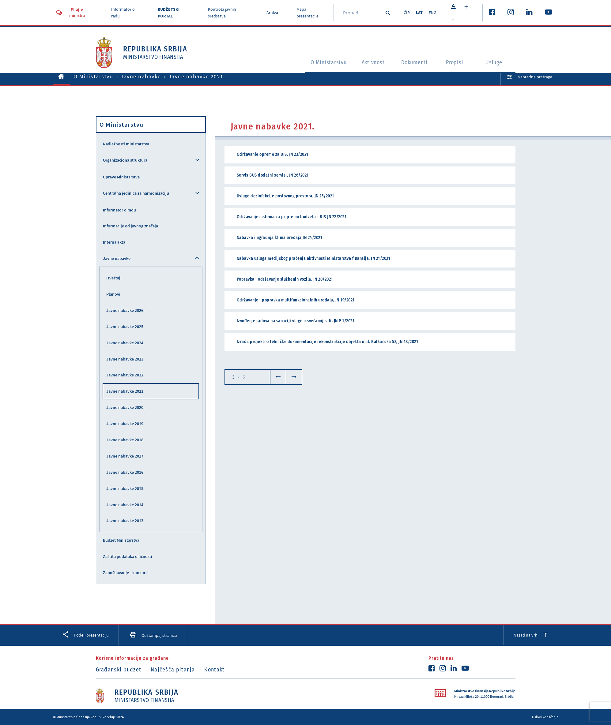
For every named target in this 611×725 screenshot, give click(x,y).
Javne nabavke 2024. (125, 343)
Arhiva (271, 12)
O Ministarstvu (318, 63)
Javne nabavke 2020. (125, 407)
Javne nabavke (140, 76)
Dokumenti (414, 63)
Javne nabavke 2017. (125, 456)
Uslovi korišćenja (545, 717)
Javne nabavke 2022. (125, 375)
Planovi (113, 294)
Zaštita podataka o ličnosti (127, 556)
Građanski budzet (118, 669)
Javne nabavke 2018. (125, 440)
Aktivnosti (369, 63)
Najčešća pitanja (175, 669)
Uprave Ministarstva (121, 177)
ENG (432, 12)
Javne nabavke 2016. (125, 472)
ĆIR (404, 12)
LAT (418, 12)
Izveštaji (114, 278)
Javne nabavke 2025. (125, 326)
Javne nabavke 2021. (125, 391)
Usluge (495, 63)
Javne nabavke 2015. (125, 488)
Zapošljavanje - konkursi (126, 572)
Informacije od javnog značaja (130, 226)
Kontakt (218, 669)
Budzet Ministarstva (121, 540)
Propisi (456, 63)
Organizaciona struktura (125, 160)
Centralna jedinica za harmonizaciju (136, 193)
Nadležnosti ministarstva (126, 144)
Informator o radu (119, 210)
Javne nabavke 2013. (125, 520)
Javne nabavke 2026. (125, 310)
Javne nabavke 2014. (125, 504)
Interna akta (114, 242)
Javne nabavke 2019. (125, 423)
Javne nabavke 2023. (125, 359)
